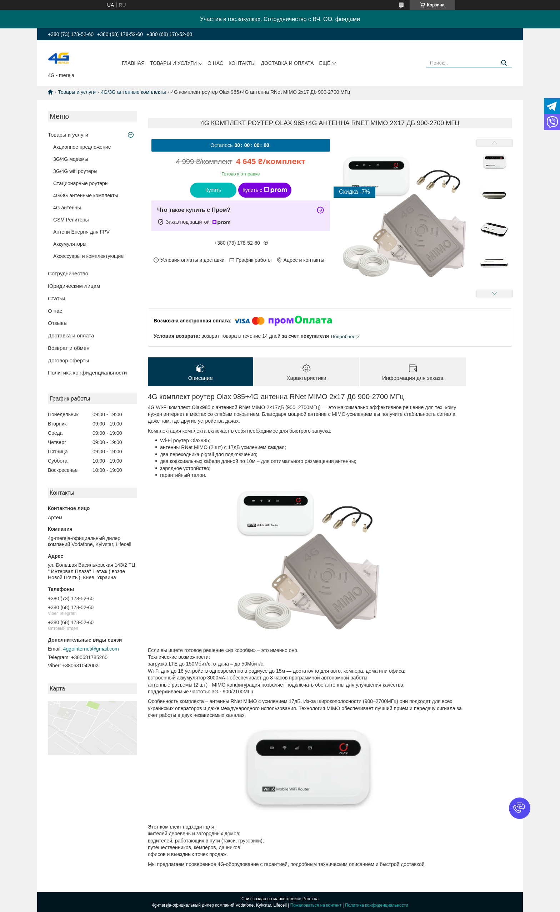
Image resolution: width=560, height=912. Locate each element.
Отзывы (58, 323)
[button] (519, 808)
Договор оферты (68, 360)
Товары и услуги (173, 63)
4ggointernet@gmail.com (91, 649)
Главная (133, 63)
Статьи (56, 298)
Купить (213, 190)
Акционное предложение (82, 147)
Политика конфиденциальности (87, 373)
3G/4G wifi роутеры (75, 171)
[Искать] (504, 62)
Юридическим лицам (74, 286)
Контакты (242, 63)
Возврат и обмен (69, 348)
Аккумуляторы (69, 244)
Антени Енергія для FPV (81, 232)
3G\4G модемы (70, 159)
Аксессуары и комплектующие (88, 256)
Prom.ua (310, 898)
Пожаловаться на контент (315, 905)
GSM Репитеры (71, 220)
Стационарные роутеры (81, 183)
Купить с (264, 190)
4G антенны (67, 207)
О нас (215, 63)
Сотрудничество (68, 273)
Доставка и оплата (287, 63)
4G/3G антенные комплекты (133, 92)
